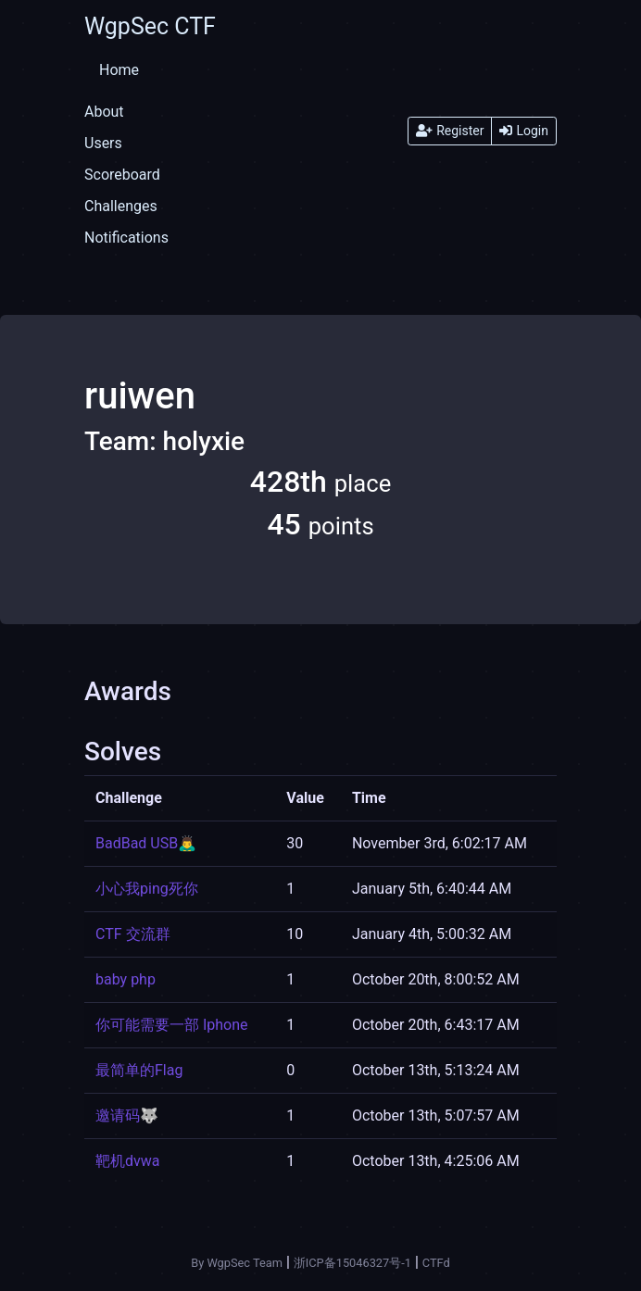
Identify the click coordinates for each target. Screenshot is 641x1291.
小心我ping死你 (146, 888)
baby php (125, 979)
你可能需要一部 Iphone (171, 1025)
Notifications (126, 237)
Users (103, 143)
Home (119, 70)
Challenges (120, 206)
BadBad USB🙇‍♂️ (145, 843)
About (104, 111)
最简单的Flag (138, 1070)
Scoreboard (122, 174)
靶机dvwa (127, 1161)
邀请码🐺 (126, 1115)
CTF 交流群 (132, 934)
